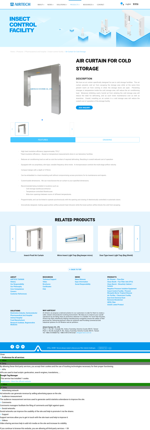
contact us (103, 348)
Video (45, 282)
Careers (13, 291)
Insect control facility (56, 52)
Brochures (46, 284)
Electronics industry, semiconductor (23, 313)
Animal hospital (16, 318)
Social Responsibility (82, 284)
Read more (5, 381)
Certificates (47, 287)
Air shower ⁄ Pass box (115, 279)
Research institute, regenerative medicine (22, 324)
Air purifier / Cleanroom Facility (119, 295)
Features (43, 140)
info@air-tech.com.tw (83, 333)
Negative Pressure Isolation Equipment (121, 289)
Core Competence (17, 289)
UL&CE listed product (115, 305)
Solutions (62, 4)
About (41, 4)
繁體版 (136, 4)
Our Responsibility (17, 284)
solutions (15, 311)
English (128, 4)
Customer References (18, 294)
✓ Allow (3, 360)
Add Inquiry (84, 108)
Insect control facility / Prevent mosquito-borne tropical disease (119, 292)
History (13, 282)
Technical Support (49, 279)
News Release (80, 279)
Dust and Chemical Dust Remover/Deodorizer (116, 299)
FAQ (44, 289)
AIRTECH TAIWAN (17, 279)
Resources (88, 4)
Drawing (107, 140)
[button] (42, 119)
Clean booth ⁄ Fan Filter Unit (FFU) (120, 282)
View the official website (21, 381)
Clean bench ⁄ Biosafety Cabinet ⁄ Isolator (120, 285)
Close (2, 354)
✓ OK (66, 428)
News (50, 4)
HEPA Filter (111, 302)
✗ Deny (3, 363)
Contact (100, 4)
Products (75, 4)
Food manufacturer (17, 320)
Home (12, 52)
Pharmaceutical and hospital (35, 52)
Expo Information (81, 282)
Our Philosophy (16, 287)
